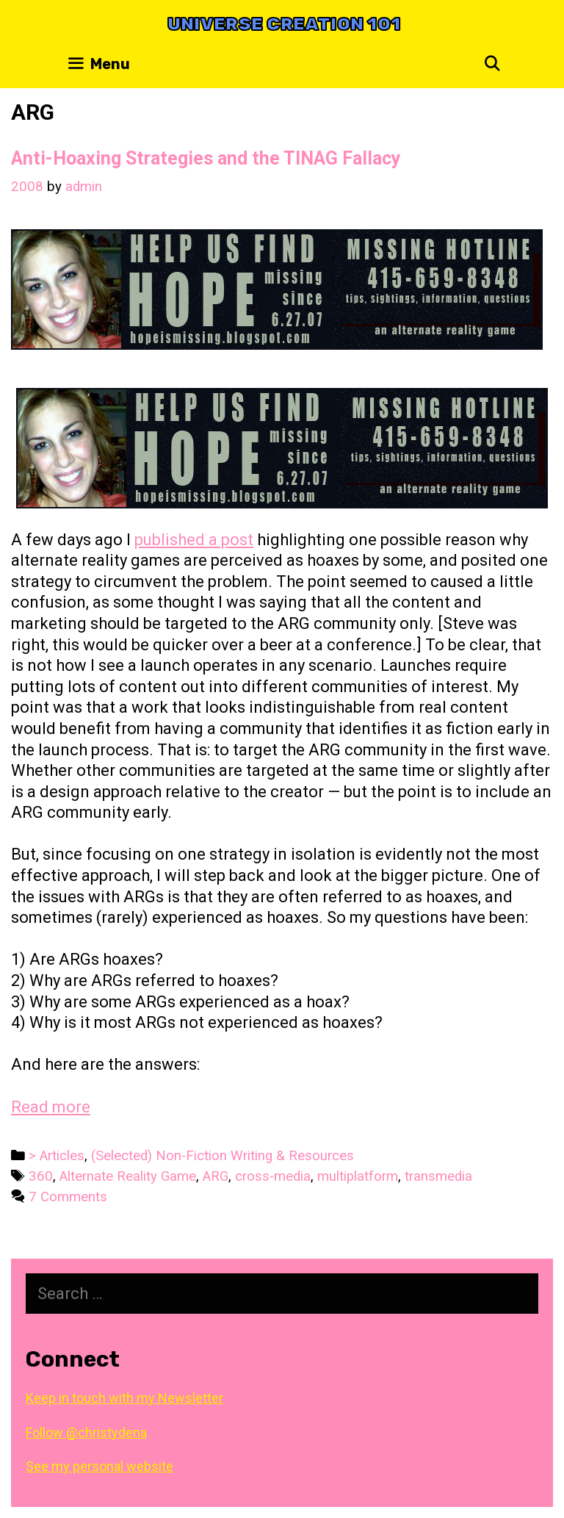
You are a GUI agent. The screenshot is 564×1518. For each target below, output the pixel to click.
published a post (193, 539)
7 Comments (68, 1197)
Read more (50, 1107)
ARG (215, 1176)
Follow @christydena (86, 1432)
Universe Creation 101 (284, 24)
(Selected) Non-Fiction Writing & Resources (222, 1156)
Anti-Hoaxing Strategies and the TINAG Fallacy (206, 158)
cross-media (273, 1176)
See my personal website (99, 1466)
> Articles (56, 1156)
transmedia (438, 1176)
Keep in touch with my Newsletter (124, 1398)
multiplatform (357, 1176)
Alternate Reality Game (127, 1176)
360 (41, 1176)
